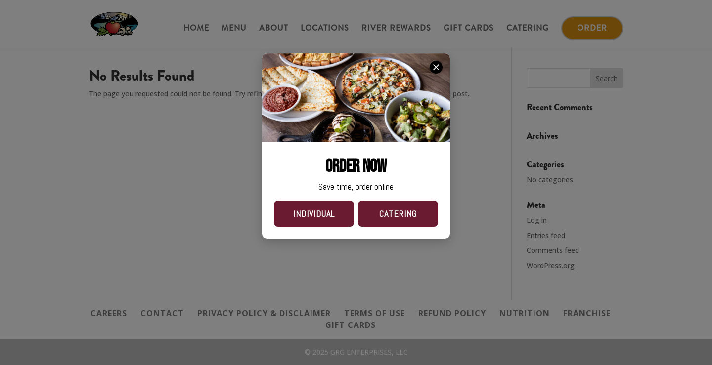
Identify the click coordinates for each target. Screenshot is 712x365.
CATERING (398, 213)
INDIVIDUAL (314, 213)
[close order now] (436, 67)
